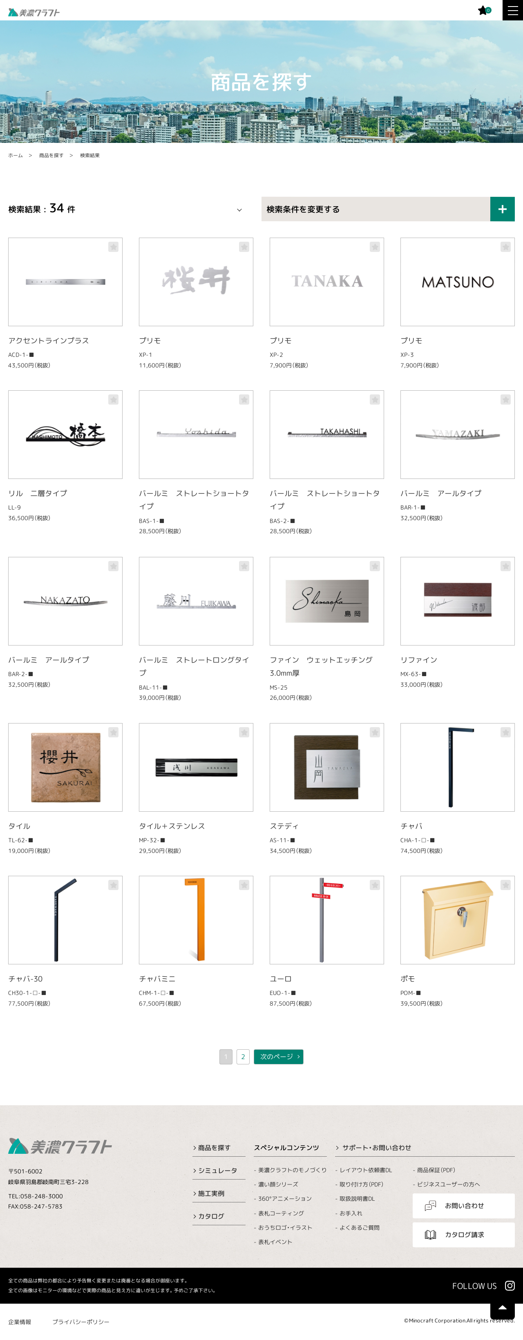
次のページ (276, 1056)
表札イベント (275, 1242)
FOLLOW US (474, 1285)
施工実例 (211, 1193)
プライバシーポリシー (81, 1322)
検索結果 (90, 155)
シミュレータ (217, 1170)
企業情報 (19, 1322)
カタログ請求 (464, 1234)
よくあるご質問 (360, 1227)
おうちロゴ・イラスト (285, 1227)
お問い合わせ (464, 1205)
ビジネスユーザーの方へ (448, 1184)
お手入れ (351, 1213)
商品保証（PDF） (436, 1170)
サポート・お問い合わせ (376, 1147)
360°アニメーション (285, 1198)
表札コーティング (281, 1213)
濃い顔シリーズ (278, 1184)
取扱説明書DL (357, 1198)
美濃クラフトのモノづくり (292, 1170)
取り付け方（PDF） (362, 1184)
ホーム (15, 155)
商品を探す (51, 155)
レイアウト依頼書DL (366, 1170)
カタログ (211, 1216)
